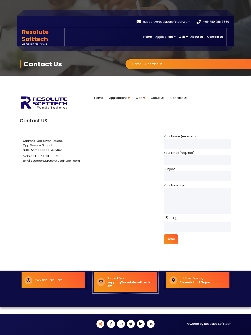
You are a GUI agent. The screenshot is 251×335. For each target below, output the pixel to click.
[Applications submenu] (129, 98)
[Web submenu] (144, 98)
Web (182, 37)
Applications (164, 37)
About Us (197, 37)
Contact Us (215, 37)
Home (147, 37)
